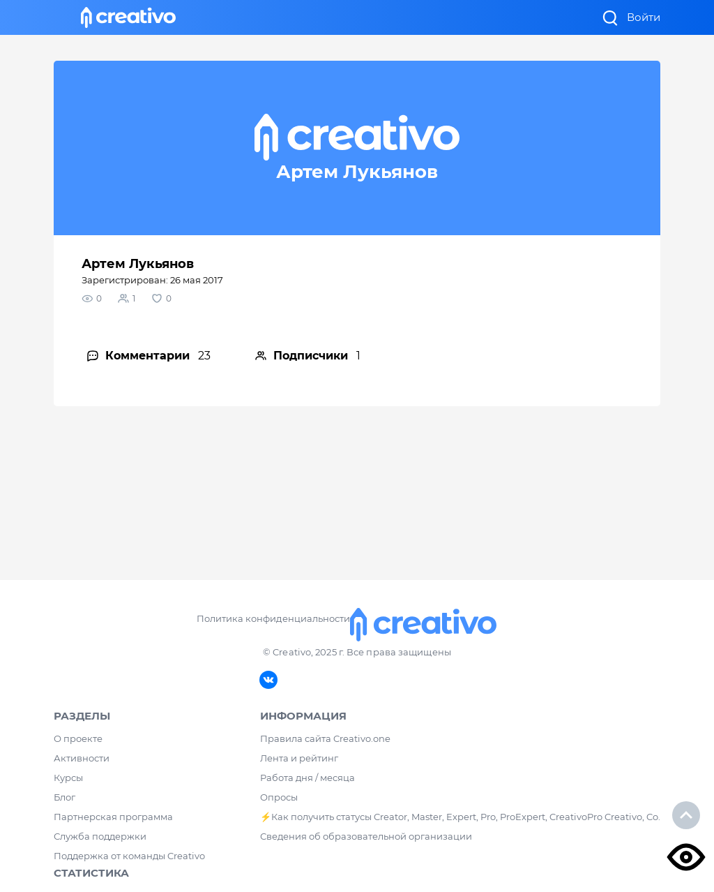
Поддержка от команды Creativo (129, 855)
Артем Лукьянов (138, 264)
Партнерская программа (113, 816)
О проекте (78, 738)
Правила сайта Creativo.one (325, 738)
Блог (64, 797)
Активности (81, 758)
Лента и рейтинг (299, 758)
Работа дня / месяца (307, 777)
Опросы (279, 797)
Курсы (68, 777)
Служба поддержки (100, 836)
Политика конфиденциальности (273, 618)
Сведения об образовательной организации (366, 836)
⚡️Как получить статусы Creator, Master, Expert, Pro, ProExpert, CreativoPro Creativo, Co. (460, 816)
